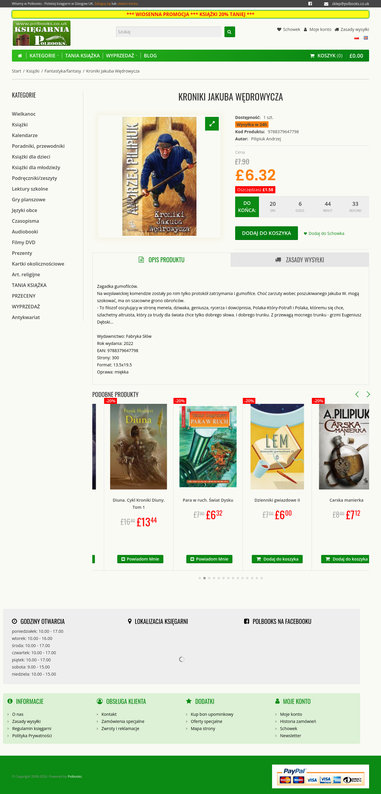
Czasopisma (25, 221)
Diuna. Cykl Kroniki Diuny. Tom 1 (160, 503)
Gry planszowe (29, 199)
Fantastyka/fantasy (63, 71)
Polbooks (75, 776)
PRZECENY (23, 296)
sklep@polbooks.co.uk (350, 3)
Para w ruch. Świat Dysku (229, 500)
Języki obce (24, 210)
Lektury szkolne (30, 189)
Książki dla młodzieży (36, 167)
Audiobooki (25, 231)
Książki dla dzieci (31, 156)
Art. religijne (26, 274)
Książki (32, 71)
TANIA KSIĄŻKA (29, 285)
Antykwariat (26, 317)
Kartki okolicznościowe (38, 264)
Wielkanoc (24, 114)
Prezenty (22, 253)
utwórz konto (127, 3)
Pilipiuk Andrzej (266, 139)
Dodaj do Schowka (326, 233)
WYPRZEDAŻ (26, 306)
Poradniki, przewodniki (38, 146)
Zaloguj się (103, 3)
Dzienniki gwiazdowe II (298, 500)
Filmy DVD (23, 242)
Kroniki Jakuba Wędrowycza (113, 71)
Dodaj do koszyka (266, 233)
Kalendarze (25, 135)
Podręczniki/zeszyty (34, 178)
